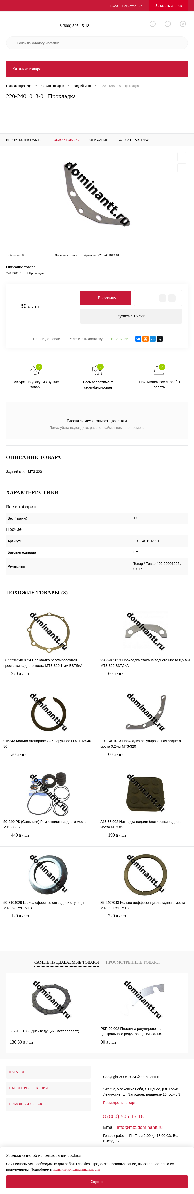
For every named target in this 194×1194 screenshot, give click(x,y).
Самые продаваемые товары (66, 962)
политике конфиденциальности (76, 1169)
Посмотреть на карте (120, 1103)
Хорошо (97, 1182)
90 (108, 1042)
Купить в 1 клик (131, 316)
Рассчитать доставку (85, 339)
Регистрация (132, 6)
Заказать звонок (168, 6)
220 (145, 920)
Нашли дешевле (46, 339)
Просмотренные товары (133, 962)
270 (48, 678)
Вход (114, 6)
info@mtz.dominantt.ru (140, 1127)
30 (48, 758)
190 (145, 839)
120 (48, 920)
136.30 (21, 1042)
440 (48, 839)
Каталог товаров (97, 69)
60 (145, 678)
